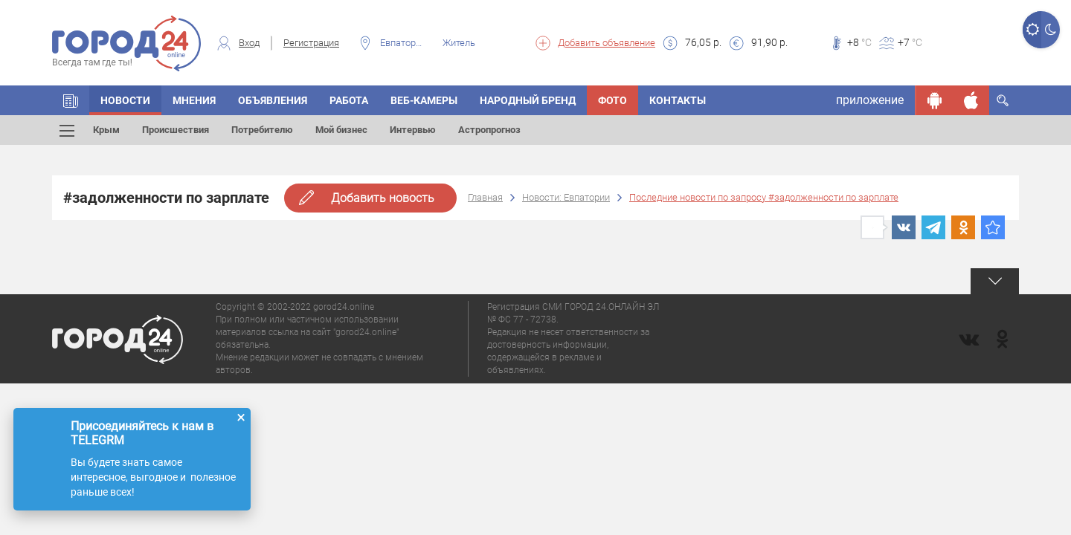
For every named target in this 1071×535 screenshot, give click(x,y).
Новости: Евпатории (566, 197)
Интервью (413, 129)
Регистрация (311, 42)
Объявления (272, 100)
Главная (485, 197)
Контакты (677, 100)
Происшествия (175, 129)
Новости (125, 100)
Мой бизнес (341, 129)
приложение (870, 100)
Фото (612, 100)
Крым (106, 129)
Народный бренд (528, 100)
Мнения (194, 100)
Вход (249, 42)
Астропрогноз (489, 129)
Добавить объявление (606, 42)
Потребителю (262, 129)
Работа (348, 100)
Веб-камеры (423, 100)
